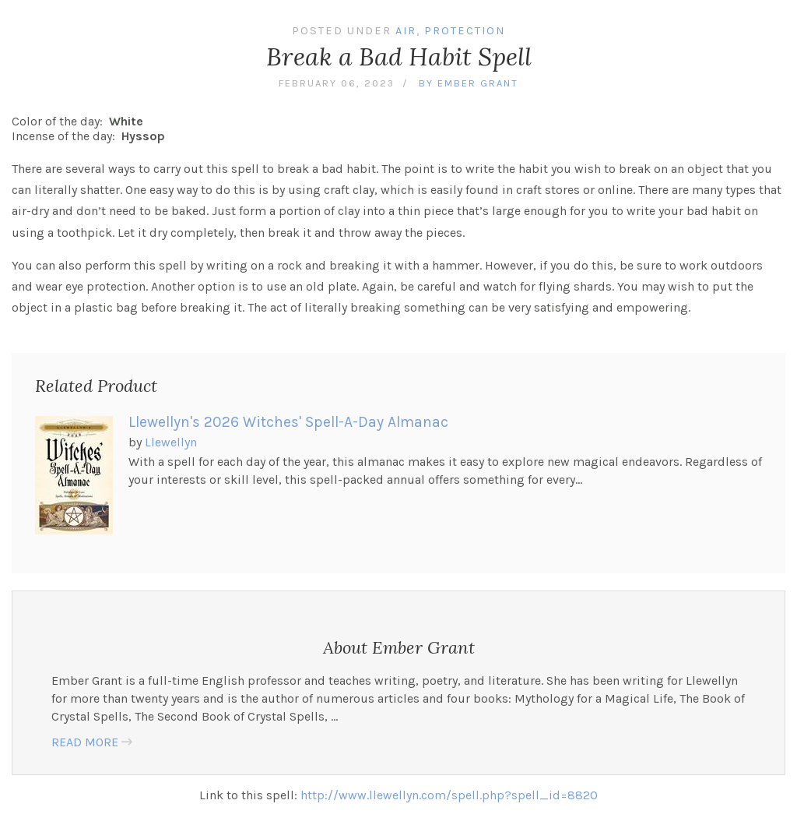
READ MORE (84, 742)
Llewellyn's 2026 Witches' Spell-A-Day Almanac (288, 422)
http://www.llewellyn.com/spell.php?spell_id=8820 (449, 795)
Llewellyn (171, 442)
